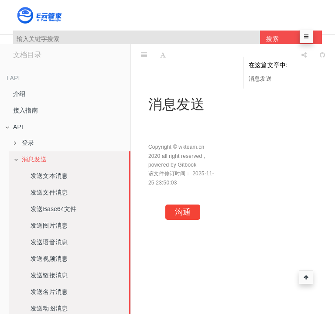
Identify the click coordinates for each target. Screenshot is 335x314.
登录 (24, 142)
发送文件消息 (49, 192)
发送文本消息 (49, 175)
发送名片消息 (49, 291)
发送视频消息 (49, 258)
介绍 (19, 93)
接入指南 (25, 110)
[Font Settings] (163, 55)
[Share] (304, 55)
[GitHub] (322, 55)
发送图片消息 (49, 225)
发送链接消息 (49, 275)
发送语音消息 (49, 242)
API (14, 126)
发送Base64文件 (53, 208)
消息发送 (30, 159)
